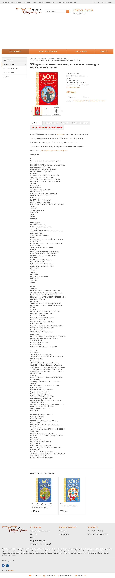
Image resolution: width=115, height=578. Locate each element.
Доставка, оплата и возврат (12, 2)
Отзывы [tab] (64, 123)
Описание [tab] (36, 123)
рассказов (60, 134)
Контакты (27, 2)
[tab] (47, 127)
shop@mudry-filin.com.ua (98, 534)
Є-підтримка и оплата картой (66, 2)
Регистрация (107, 2)
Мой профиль (64, 534)
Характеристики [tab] (50, 123)
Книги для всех (81, 51)
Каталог (8, 60)
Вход (96, 2)
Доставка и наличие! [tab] (80, 123)
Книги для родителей (48, 51)
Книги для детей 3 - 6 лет (98, 101)
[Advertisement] (57, 33)
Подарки (104, 51)
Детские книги (15, 51)
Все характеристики (73, 87)
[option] (37, 111)
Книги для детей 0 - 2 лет (81, 101)
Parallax (10, 570)
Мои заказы (63, 531)
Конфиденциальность (46, 2)
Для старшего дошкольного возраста (54, 150)
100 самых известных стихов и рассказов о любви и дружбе (70, 505)
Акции (35, 2)
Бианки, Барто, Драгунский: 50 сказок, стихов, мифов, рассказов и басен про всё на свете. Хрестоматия (43, 506)
